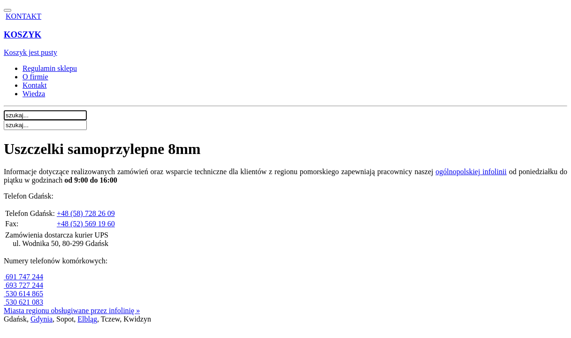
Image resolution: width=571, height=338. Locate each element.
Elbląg (87, 319)
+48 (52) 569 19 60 (86, 224)
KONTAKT (23, 16)
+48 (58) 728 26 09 (86, 213)
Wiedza (34, 94)
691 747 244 (23, 277)
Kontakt (35, 85)
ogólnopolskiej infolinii (471, 172)
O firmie (35, 77)
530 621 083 (23, 302)
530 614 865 (23, 294)
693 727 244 (23, 285)
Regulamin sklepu (50, 68)
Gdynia (41, 319)
